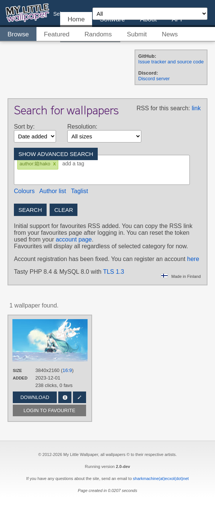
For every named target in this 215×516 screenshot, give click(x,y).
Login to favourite (50, 410)
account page (74, 239)
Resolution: (82, 126)
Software (112, 19)
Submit (137, 34)
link (196, 108)
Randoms (98, 34)
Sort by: (24, 126)
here (193, 259)
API (177, 19)
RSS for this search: (163, 108)
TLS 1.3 (113, 271)
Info (64, 397)
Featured (57, 34)
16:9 (67, 370)
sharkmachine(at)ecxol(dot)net (161, 478)
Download (34, 397)
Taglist (79, 191)
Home (76, 19)
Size (17, 370)
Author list (52, 191)
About (148, 19)
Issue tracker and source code (171, 61)
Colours (24, 191)
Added (20, 378)
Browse (18, 34)
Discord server (154, 78)
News (170, 34)
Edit (79, 397)
